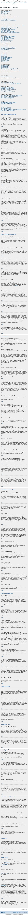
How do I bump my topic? (5, 49)
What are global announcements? (6, 57)
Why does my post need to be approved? (8, 48)
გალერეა (3, 2)
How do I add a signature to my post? (7, 38)
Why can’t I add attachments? (6, 43)
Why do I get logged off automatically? (7, 19)
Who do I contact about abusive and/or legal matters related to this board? (13, 109)
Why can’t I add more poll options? (7, 40)
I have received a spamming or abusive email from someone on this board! (14, 78)
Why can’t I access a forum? (6, 42)
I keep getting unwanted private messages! (8, 77)
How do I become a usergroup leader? (7, 69)
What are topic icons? (4, 61)
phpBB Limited (7, 862)
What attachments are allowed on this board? (8, 102)
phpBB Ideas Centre (4, 873)
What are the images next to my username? (8, 29)
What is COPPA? (4, 12)
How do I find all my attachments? (6, 103)
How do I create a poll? (5, 39)
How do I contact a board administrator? (8, 110)
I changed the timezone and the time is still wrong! (9, 27)
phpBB (16, 285)
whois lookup (3, 885)
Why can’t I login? (4, 15)
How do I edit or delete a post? (6, 37)
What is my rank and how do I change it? (8, 31)
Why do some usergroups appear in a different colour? (10, 70)
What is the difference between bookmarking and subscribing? (11, 95)
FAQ (7, 2)
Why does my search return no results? (7, 88)
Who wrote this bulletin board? (6, 107)
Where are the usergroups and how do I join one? (9, 68)
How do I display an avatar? (5, 30)
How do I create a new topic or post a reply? (8, 36)
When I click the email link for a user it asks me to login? (10, 32)
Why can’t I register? (4, 13)
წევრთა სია (15, 2)
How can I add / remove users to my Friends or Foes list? (11, 83)
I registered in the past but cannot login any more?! (9, 16)
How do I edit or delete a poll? (6, 41)
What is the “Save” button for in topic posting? (9, 47)
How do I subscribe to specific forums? (7, 97)
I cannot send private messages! (6, 76)
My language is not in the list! (6, 28)
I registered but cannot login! (6, 14)
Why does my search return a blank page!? (8, 89)
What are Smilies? (4, 55)
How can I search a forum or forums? (7, 87)
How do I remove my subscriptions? (7, 98)
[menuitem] (25, 2)
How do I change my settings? (6, 23)
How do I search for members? (6, 90)
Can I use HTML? (4, 54)
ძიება (11, 2)
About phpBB (5, 864)
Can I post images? (4, 56)
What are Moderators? (4, 66)
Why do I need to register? (5, 11)
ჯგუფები (21, 2)
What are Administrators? (5, 65)
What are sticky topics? (5, 59)
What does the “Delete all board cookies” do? (8, 20)
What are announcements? (5, 58)
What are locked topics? (5, 60)
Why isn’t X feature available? (6, 108)
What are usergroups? (4, 67)
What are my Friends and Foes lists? (7, 82)
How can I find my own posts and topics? (8, 91)
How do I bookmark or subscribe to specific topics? (9, 96)
